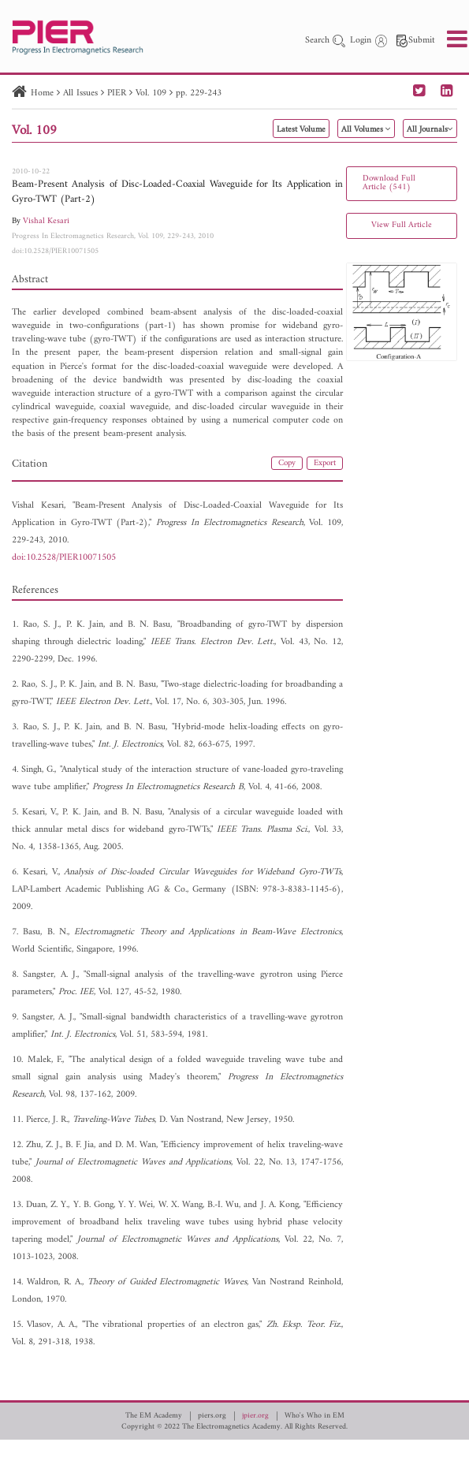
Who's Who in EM (314, 1416)
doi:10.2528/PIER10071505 (55, 251)
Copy (287, 463)
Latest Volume (301, 129)
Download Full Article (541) (389, 183)
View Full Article (401, 225)
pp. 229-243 (198, 93)
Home (42, 93)
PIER (116, 93)
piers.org (212, 1416)
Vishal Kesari (46, 221)
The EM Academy (153, 1416)
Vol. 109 (151, 93)
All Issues (80, 93)
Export (325, 463)
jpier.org (255, 1416)
